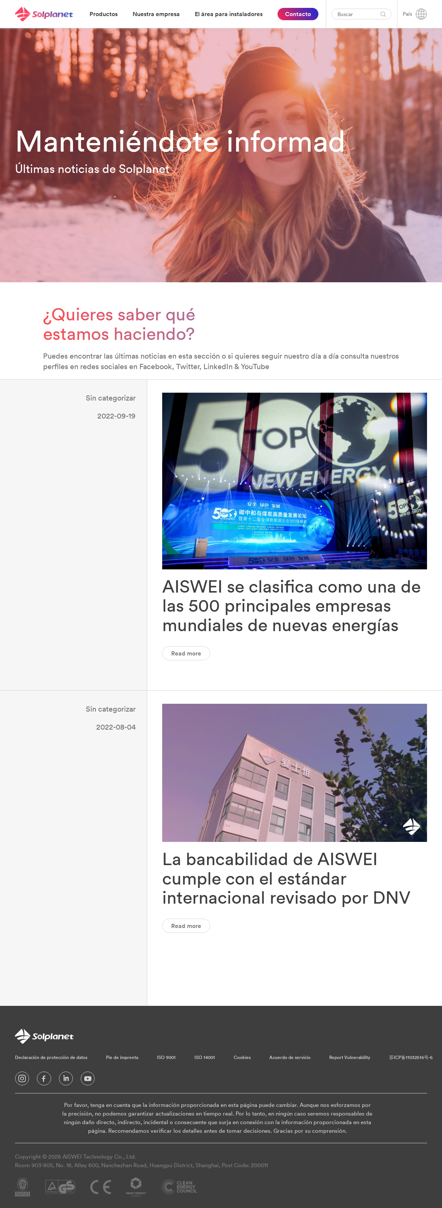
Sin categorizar (111, 397)
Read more (186, 653)
